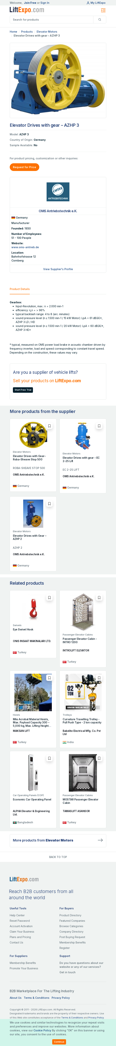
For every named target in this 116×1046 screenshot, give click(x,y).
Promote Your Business (24, 968)
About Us (16, 997)
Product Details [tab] (20, 289)
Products (27, 31)
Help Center (17, 915)
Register (64, 947)
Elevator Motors (47, 31)
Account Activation (21, 926)
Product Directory (70, 915)
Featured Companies (72, 920)
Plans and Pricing (20, 937)
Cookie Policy (42, 1030)
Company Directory (71, 931)
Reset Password (20, 920)
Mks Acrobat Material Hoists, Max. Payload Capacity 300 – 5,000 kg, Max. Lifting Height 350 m (31, 724)
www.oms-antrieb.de (25, 247)
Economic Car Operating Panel (32, 799)
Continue (59, 1041)
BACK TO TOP (58, 857)
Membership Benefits (72, 942)
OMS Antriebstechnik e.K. (29, 474)
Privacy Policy (61, 997)
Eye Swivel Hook (23, 629)
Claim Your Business (22, 931)
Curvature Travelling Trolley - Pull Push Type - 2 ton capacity (82, 721)
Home (13, 31)
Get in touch (67, 972)
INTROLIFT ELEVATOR (76, 650)
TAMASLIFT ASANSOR (76, 811)
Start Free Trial (23, 389)
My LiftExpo (96, 2)
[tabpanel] (58, 327)
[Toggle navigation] (103, 10)
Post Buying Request (72, 937)
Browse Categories (71, 926)
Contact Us (16, 942)
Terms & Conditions (36, 997)
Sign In (44, 2)
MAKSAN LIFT (21, 730)
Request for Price (24, 167)
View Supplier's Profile (58, 269)
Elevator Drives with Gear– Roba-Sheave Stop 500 (29, 457)
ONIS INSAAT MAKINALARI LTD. (32, 641)
